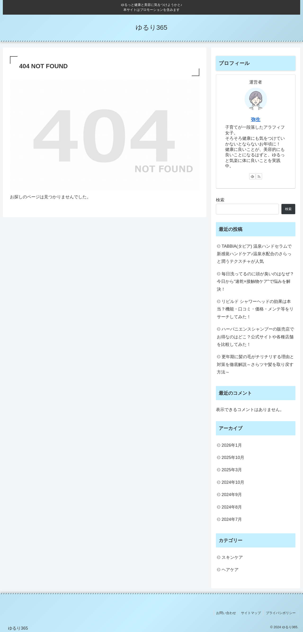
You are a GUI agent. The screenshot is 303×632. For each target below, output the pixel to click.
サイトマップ (251, 613)
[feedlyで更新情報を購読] (252, 176)
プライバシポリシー (281, 613)
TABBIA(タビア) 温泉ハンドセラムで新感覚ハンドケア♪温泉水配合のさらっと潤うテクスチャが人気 (254, 254)
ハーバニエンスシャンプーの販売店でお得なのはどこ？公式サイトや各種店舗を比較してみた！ (255, 337)
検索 (220, 200)
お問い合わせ (226, 613)
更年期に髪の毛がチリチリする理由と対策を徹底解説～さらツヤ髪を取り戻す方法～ (255, 364)
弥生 (255, 119)
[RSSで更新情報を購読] (259, 176)
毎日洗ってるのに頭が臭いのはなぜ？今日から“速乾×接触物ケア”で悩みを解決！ (255, 281)
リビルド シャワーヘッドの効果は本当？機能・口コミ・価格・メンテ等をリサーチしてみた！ (255, 309)
